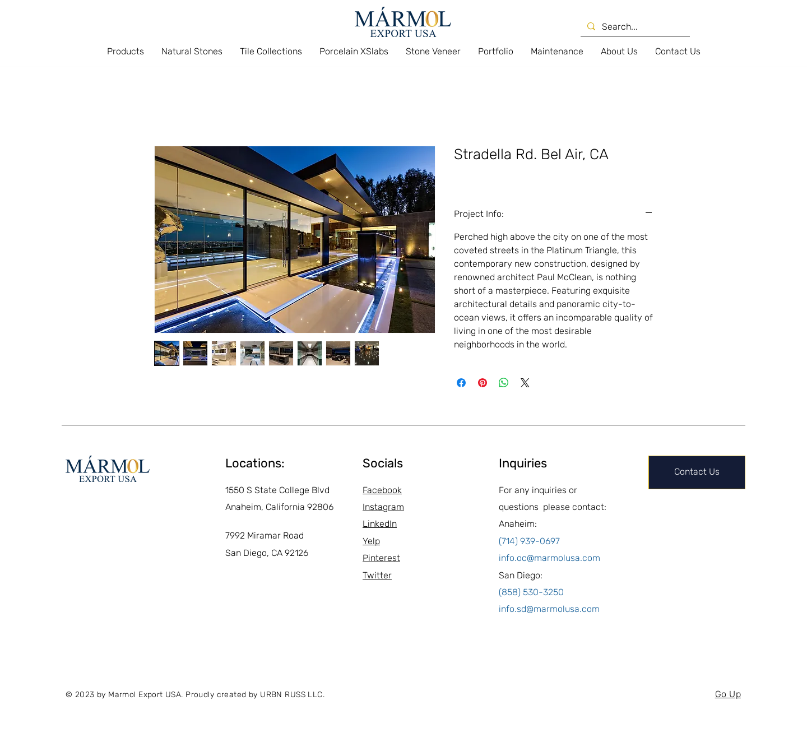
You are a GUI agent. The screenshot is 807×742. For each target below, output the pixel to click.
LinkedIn (380, 523)
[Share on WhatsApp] (504, 382)
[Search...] (634, 27)
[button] (125, 51)
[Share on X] (525, 382)
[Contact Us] (696, 472)
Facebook (382, 490)
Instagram (383, 507)
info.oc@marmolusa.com (549, 558)
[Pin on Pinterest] (482, 382)
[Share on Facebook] (461, 382)
